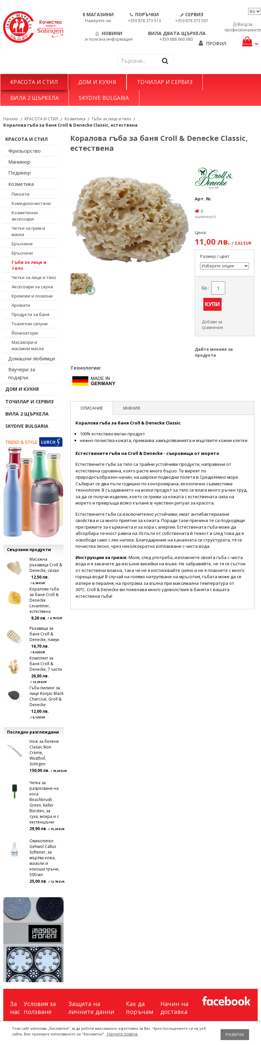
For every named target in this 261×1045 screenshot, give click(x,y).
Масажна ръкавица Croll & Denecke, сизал (45, 564)
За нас (15, 1008)
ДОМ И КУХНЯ (97, 82)
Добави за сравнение (212, 324)
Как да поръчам (139, 1008)
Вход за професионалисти (243, 27)
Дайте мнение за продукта (214, 352)
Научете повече (122, 1034)
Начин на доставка (174, 1008)
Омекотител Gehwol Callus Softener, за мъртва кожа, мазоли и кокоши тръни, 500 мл (44, 857)
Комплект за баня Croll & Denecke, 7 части (45, 663)
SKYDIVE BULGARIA (104, 97)
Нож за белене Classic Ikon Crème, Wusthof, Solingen (44, 753)
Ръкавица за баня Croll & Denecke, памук (44, 633)
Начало (10, 119)
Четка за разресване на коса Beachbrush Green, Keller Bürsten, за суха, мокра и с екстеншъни (44, 802)
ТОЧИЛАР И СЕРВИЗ (164, 82)
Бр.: (205, 288)
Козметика (75, 119)
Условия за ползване (40, 1008)
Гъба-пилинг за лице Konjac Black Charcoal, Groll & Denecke (46, 696)
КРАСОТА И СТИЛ (34, 82)
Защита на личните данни (91, 1008)
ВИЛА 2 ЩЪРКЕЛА (34, 97)
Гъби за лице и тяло (111, 119)
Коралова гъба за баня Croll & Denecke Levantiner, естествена (44, 600)
